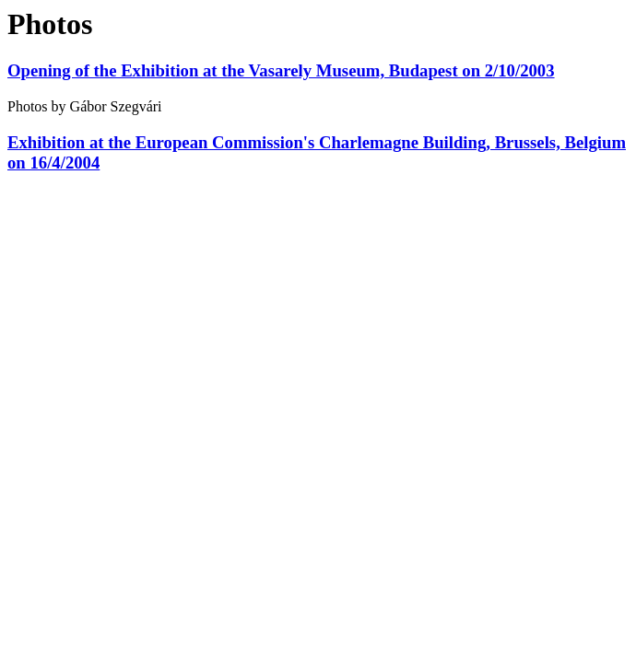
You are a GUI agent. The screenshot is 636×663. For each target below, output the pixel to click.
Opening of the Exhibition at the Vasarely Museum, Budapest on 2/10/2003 (281, 70)
